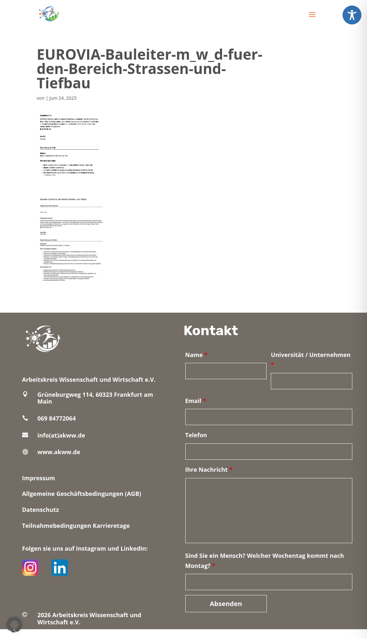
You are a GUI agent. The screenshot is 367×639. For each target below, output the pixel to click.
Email (195, 401)
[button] (14, 624)
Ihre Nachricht (209, 469)
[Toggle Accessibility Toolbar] (352, 15)
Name (196, 355)
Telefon (196, 435)
